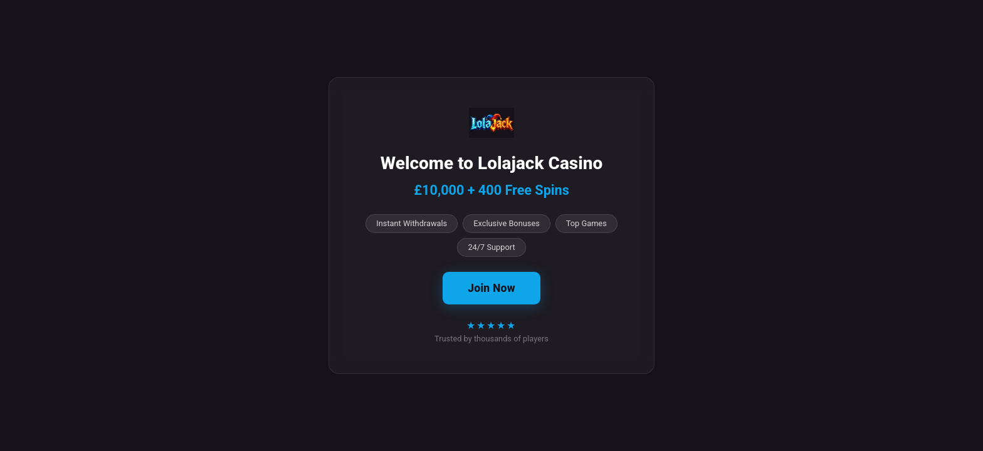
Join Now (491, 288)
